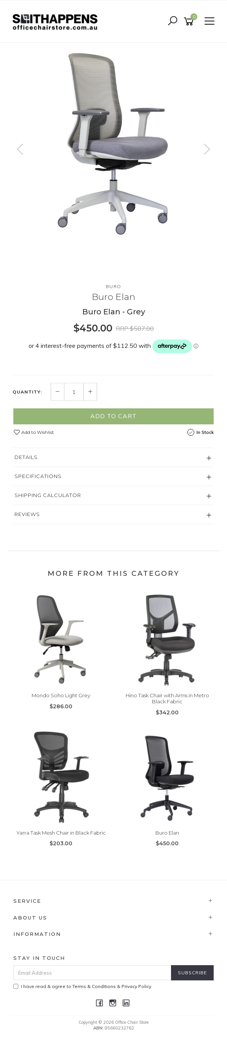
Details (26, 457)
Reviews (27, 514)
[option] (113, 143)
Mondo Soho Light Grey (61, 695)
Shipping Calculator (47, 495)
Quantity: (27, 392)
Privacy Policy (136, 986)
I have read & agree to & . (82, 986)
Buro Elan (167, 833)
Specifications (38, 476)
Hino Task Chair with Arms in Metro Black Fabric (167, 698)
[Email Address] (92, 972)
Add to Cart (113, 416)
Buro (113, 286)
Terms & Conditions (94, 986)
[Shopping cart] (190, 21)
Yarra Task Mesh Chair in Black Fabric (61, 833)
